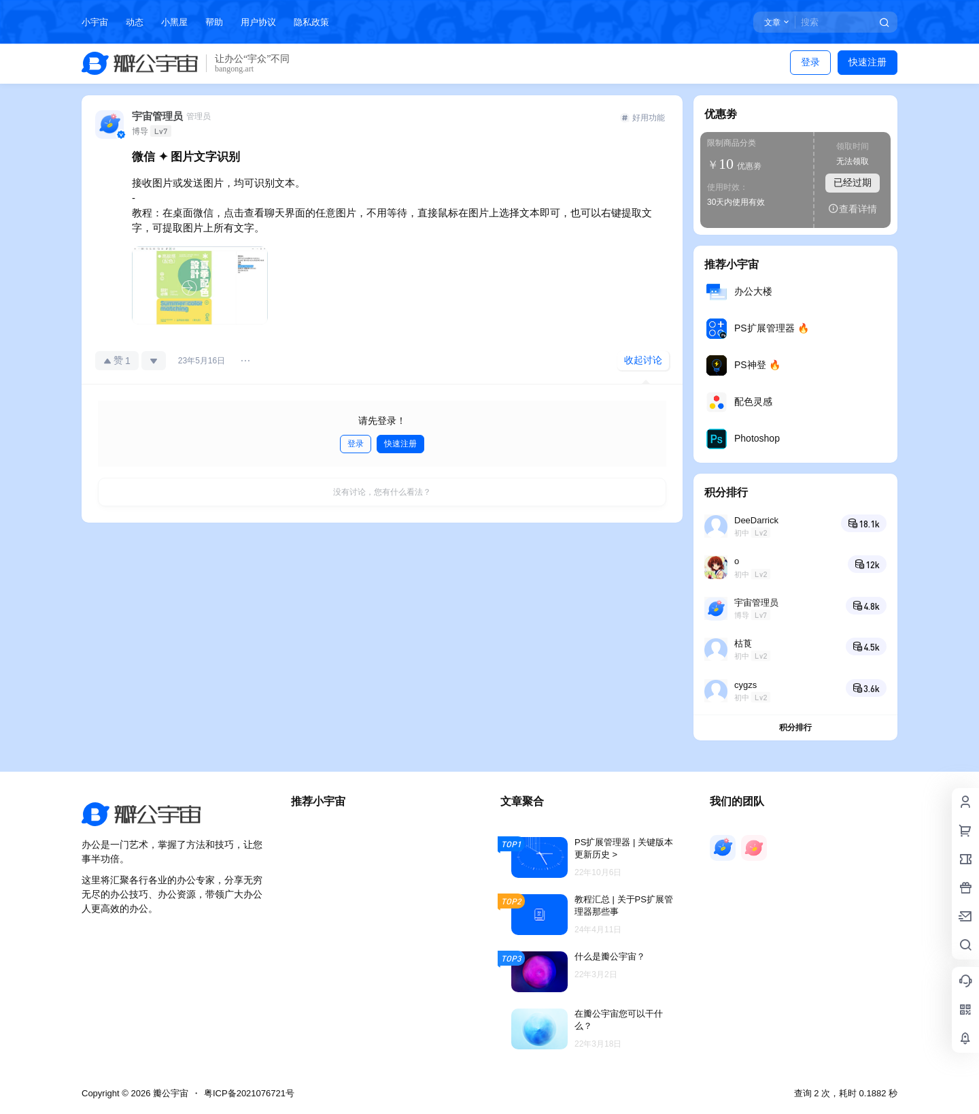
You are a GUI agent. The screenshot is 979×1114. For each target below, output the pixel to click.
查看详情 (852, 208)
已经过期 (853, 182)
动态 (134, 22)
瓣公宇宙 (169, 1093)
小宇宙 (95, 22)
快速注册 (867, 61)
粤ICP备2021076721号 (249, 1093)
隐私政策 (311, 22)
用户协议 (258, 22)
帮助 (214, 22)
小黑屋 (174, 22)
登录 (810, 61)
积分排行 (795, 727)
